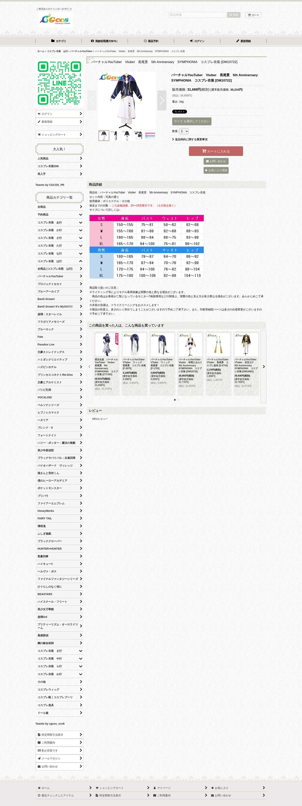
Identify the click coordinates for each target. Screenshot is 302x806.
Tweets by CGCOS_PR (49, 184)
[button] (91, 100)
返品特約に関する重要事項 (189, 139)
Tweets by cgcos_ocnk (50, 723)
